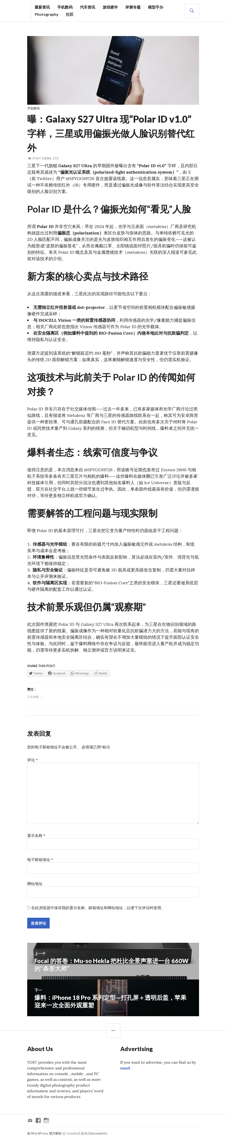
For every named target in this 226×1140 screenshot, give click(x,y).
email (125, 1068)
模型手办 (155, 7)
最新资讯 (42, 7)
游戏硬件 (110, 7)
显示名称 (36, 835)
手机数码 (65, 7)
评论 (32, 759)
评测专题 (133, 7)
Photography (46, 14)
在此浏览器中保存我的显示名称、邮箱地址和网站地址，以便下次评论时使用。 (98, 907)
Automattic (98, 1133)
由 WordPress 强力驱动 (44, 1133)
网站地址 (34, 883)
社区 (70, 14)
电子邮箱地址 (40, 859)
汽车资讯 (87, 7)
